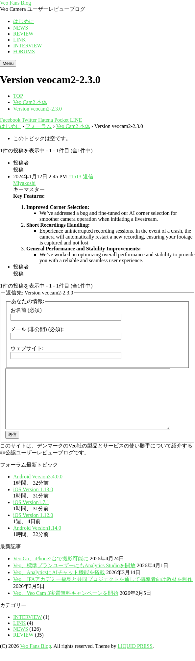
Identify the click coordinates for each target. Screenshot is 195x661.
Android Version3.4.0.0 (37, 488)
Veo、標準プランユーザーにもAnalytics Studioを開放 (74, 577)
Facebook (10, 120)
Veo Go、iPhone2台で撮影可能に (50, 570)
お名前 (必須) (26, 310)
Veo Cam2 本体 (73, 126)
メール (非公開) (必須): (37, 329)
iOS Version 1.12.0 (33, 527)
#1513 (75, 176)
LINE (75, 120)
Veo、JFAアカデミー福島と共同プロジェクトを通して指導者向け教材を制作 (103, 591)
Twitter (28, 120)
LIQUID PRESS (135, 658)
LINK (19, 39)
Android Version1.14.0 (37, 540)
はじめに (23, 21)
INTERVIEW (27, 45)
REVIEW (23, 34)
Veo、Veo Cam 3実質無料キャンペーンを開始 (65, 605)
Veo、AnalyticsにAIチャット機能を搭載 (59, 584)
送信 (12, 446)
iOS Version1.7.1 (31, 514)
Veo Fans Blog (15, 3)
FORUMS (24, 51)
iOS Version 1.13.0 (33, 501)
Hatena (45, 120)
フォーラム (38, 126)
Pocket (61, 120)
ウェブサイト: (27, 348)
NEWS (20, 28)
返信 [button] (88, 176)
